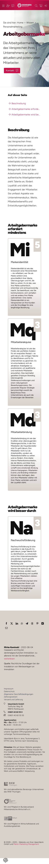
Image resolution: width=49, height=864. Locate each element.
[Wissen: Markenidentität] (24, 277)
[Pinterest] (37, 623)
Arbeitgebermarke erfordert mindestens (24, 109)
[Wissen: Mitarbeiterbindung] (24, 449)
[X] (11, 623)
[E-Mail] (6, 628)
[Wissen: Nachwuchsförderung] (24, 557)
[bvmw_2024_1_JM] (10, 799)
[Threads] (32, 623)
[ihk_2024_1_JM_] (10, 817)
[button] (5, 861)
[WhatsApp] (22, 623)
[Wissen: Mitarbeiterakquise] (24, 362)
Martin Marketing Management (26, 844)
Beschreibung (17, 103)
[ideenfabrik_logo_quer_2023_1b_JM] (24, 4)
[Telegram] (26, 623)
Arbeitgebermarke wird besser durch (24, 114)
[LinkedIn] (16, 623)
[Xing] (42, 623)
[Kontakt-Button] (12, 70)
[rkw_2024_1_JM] (10, 783)
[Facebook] (6, 623)
